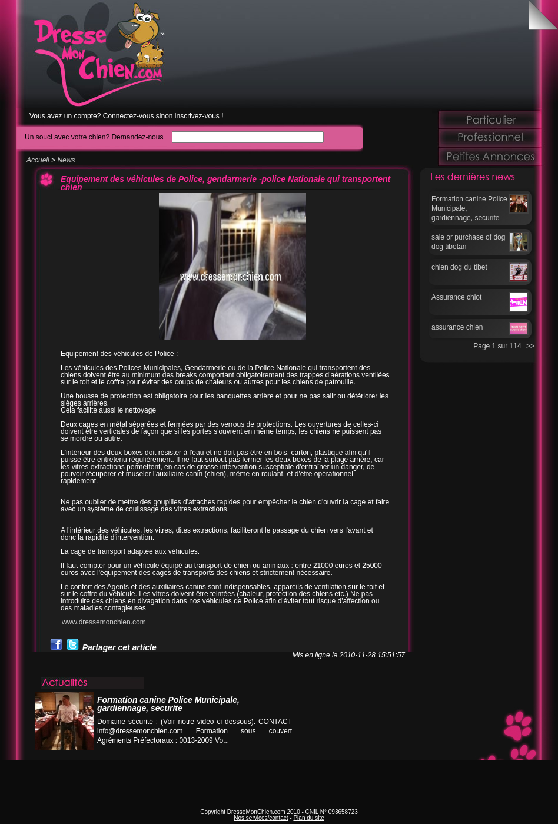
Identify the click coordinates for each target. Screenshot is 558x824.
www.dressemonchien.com (104, 622)
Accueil (37, 160)
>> (530, 346)
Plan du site (308, 818)
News (66, 160)
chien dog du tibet (459, 267)
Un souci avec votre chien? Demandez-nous (94, 137)
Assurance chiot (456, 297)
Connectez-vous (128, 116)
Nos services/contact (261, 818)
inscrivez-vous (197, 116)
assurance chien (457, 327)
